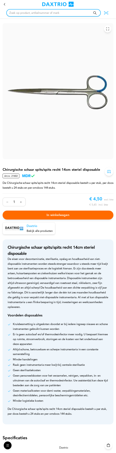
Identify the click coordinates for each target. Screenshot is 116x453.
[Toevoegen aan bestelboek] (108, 171)
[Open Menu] (8, 445)
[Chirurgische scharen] (5, 4)
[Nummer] (14, 202)
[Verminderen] (7, 202)
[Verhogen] (21, 202)
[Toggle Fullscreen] (107, 28)
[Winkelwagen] (108, 445)
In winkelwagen (58, 215)
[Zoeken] (95, 13)
